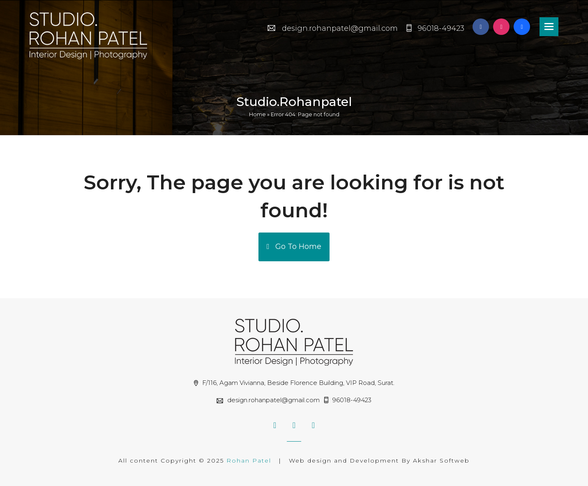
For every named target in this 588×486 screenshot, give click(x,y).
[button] (549, 26)
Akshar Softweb (441, 460)
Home (257, 114)
